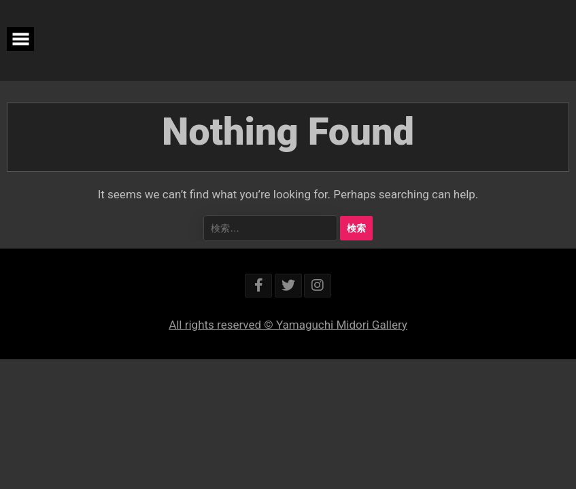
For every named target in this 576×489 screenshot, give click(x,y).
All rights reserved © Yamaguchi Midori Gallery (288, 324)
